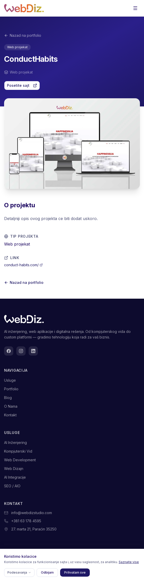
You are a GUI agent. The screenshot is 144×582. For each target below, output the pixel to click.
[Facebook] (8, 351)
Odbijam (47, 572)
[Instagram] (21, 351)
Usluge (10, 380)
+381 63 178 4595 (26, 521)
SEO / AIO (12, 486)
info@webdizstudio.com (31, 513)
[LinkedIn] (33, 351)
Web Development (20, 460)
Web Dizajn (13, 468)
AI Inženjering (15, 442)
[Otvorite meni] (135, 8)
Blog (8, 397)
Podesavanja (19, 572)
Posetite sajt (22, 85)
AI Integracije (15, 477)
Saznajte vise (129, 562)
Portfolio (11, 389)
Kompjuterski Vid (18, 451)
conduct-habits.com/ (23, 265)
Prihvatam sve (75, 572)
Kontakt (10, 415)
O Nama (10, 406)
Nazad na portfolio (22, 35)
